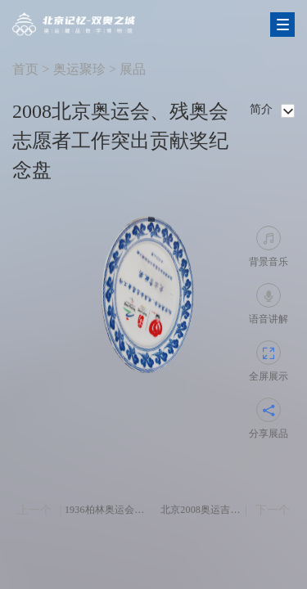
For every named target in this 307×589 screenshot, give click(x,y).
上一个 (34, 510)
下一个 (272, 510)
